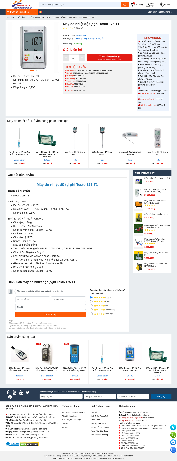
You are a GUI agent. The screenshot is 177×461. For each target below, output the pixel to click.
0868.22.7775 (81, 79)
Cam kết (94, 412)
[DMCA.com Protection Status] (29, 444)
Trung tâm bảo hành (99, 431)
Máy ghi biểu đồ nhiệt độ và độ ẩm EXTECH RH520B (47, 154)
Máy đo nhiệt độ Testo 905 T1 (75, 153)
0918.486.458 (78, 73)
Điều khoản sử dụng (99, 435)
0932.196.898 (94, 70)
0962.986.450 (79, 76)
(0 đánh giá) (73, 28)
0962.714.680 (90, 73)
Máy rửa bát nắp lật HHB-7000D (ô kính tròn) (155, 190)
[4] (91, 301)
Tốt (99, 305)
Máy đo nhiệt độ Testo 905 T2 (102, 153)
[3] (91, 305)
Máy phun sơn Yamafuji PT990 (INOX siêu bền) (154, 240)
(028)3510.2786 (106, 70)
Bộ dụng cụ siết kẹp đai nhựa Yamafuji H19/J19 (157, 226)
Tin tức (65, 423)
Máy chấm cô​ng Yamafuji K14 (157, 178)
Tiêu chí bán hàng (69, 416)
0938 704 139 (133, 443)
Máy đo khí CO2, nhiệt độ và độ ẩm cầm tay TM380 (74, 369)
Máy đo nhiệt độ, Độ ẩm (94, 38)
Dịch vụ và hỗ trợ (98, 423)
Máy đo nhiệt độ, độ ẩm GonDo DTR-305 (130, 369)
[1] (91, 313)
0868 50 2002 (139, 448)
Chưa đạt (101, 313)
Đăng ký (161, 396)
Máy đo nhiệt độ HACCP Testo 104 (130, 153)
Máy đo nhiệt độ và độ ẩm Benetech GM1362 (19, 369)
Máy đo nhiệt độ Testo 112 (158, 153)
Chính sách (95, 420)
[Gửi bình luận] (50, 314)
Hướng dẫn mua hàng (100, 427)
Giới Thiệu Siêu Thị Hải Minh (73, 412)
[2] (91, 309)
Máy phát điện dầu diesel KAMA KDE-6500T (155, 202)
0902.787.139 (82, 70)
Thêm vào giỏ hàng (109, 58)
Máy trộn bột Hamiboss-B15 (156, 214)
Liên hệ (65, 427)
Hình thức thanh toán (100, 416)
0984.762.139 (79, 87)
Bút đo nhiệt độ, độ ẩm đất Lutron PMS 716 (19, 153)
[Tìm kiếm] (125, 4)
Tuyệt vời (101, 297)
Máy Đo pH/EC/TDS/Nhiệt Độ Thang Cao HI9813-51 (47, 369)
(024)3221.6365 (102, 73)
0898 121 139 (139, 446)
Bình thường (102, 309)
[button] (165, 4)
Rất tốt (100, 301)
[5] (91, 297)
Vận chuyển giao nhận (71, 420)
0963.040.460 (81, 81)
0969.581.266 (79, 84)
